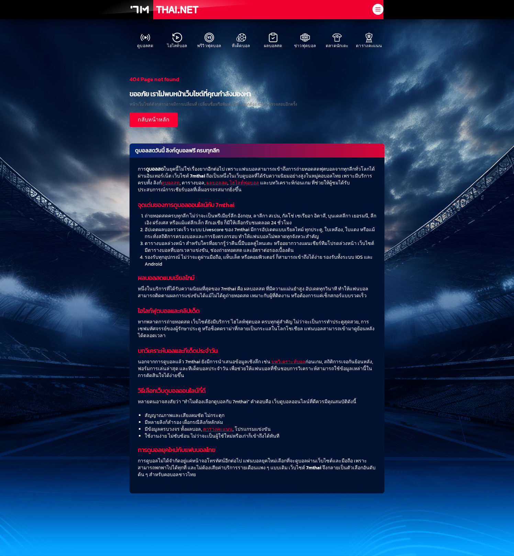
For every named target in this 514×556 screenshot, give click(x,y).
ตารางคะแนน (369, 41)
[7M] (140, 9)
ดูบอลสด (145, 41)
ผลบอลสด (273, 41)
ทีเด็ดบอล (241, 41)
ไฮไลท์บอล (177, 41)
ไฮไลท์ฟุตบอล (244, 182)
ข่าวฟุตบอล (305, 41)
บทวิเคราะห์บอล (288, 361)
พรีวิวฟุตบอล (209, 41)
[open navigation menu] (377, 9)
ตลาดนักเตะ (337, 41)
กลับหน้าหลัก (153, 119)
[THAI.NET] (177, 9)
